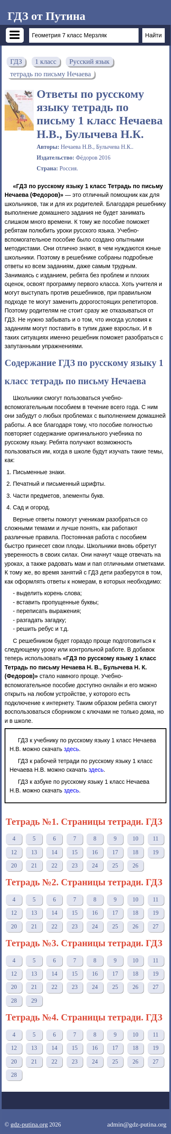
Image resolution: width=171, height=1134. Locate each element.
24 (95, 866)
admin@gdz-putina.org (136, 1124)
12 (14, 852)
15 (74, 852)
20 (14, 866)
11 (155, 839)
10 (135, 839)
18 (135, 852)
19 (156, 852)
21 (34, 866)
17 (115, 852)
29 (34, 1001)
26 (135, 866)
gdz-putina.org (29, 1124)
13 (34, 852)
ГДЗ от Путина (46, 16)
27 (156, 926)
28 (14, 1001)
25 (115, 866)
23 (74, 866)
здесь (71, 749)
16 (95, 852)
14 (54, 852)
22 (54, 866)
